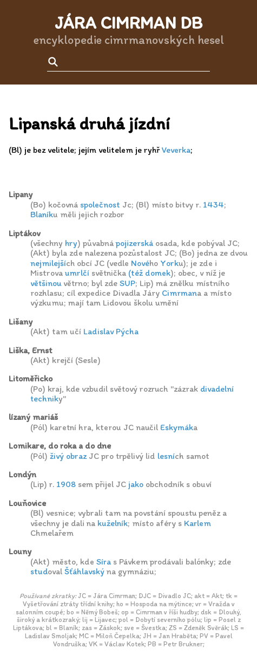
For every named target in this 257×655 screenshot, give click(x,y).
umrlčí (77, 273)
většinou (45, 283)
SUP (127, 283)
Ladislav (98, 331)
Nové (140, 263)
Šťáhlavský (84, 571)
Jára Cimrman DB (128, 22)
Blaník (41, 214)
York (169, 263)
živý (57, 456)
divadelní (217, 389)
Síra (103, 561)
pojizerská (134, 243)
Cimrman (179, 293)
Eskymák (176, 427)
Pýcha (127, 331)
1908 (66, 484)
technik (44, 398)
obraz (76, 456)
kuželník (112, 523)
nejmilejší (48, 263)
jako (135, 484)
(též (135, 273)
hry (71, 243)
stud (39, 571)
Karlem (197, 523)
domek (157, 273)
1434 (213, 204)
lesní (166, 456)
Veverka (176, 150)
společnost (100, 204)
